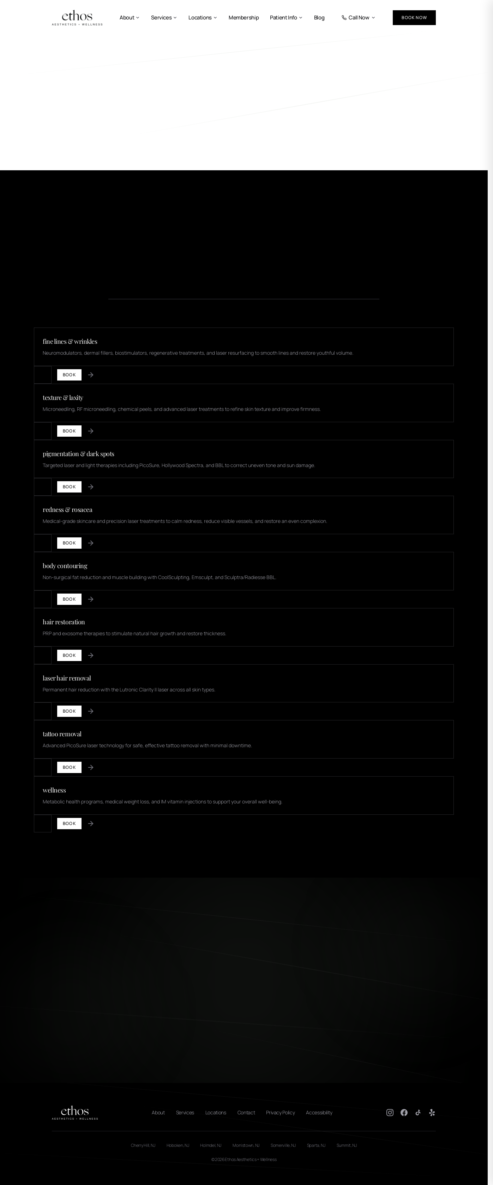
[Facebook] (404, 1112)
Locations (202, 17)
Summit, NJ (347, 1145)
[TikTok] (418, 1112)
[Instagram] (389, 1112)
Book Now (414, 17)
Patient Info (286, 17)
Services (164, 17)
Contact (246, 1112)
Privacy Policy (280, 1112)
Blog (319, 17)
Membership (244, 17)
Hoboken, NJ (178, 1145)
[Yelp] (432, 1112)
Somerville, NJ (283, 1145)
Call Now (358, 17)
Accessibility (319, 1112)
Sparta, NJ (316, 1145)
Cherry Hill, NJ (143, 1145)
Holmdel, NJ (210, 1145)
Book (69, 375)
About (130, 17)
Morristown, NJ (246, 1145)
